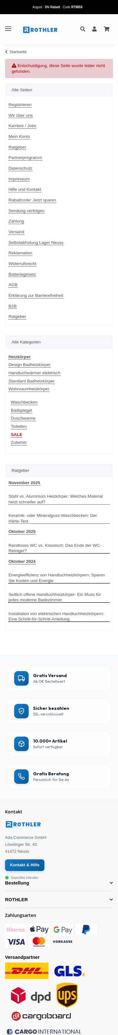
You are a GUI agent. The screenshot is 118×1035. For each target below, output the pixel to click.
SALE (16, 434)
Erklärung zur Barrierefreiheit (35, 295)
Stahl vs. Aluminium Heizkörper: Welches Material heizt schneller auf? (55, 499)
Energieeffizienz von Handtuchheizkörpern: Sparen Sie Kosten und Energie (56, 578)
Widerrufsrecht (22, 263)
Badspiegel (21, 410)
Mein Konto (19, 136)
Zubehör (19, 442)
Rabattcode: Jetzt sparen (32, 200)
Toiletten (19, 426)
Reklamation (20, 253)
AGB (13, 284)
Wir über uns (20, 115)
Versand (16, 231)
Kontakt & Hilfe (24, 864)
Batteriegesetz (22, 274)
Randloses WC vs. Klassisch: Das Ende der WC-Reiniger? (54, 548)
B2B (12, 306)
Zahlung (16, 221)
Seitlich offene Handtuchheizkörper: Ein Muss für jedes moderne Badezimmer (54, 597)
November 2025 (24, 482)
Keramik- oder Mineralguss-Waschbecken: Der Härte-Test (52, 518)
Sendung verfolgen (26, 210)
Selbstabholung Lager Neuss (36, 242)
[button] (83, 29)
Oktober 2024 (22, 561)
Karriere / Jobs (22, 125)
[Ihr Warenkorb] (106, 29)
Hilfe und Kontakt (24, 189)
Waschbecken (24, 402)
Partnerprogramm (25, 157)
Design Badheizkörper (29, 364)
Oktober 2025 (22, 531)
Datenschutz (20, 168)
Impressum (19, 179)
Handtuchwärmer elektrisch (34, 372)
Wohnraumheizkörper (28, 389)
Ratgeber (17, 147)
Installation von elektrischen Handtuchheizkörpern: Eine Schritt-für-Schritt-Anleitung (56, 616)
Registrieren (19, 104)
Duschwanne (23, 418)
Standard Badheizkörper (31, 381)
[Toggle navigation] (8, 26)
